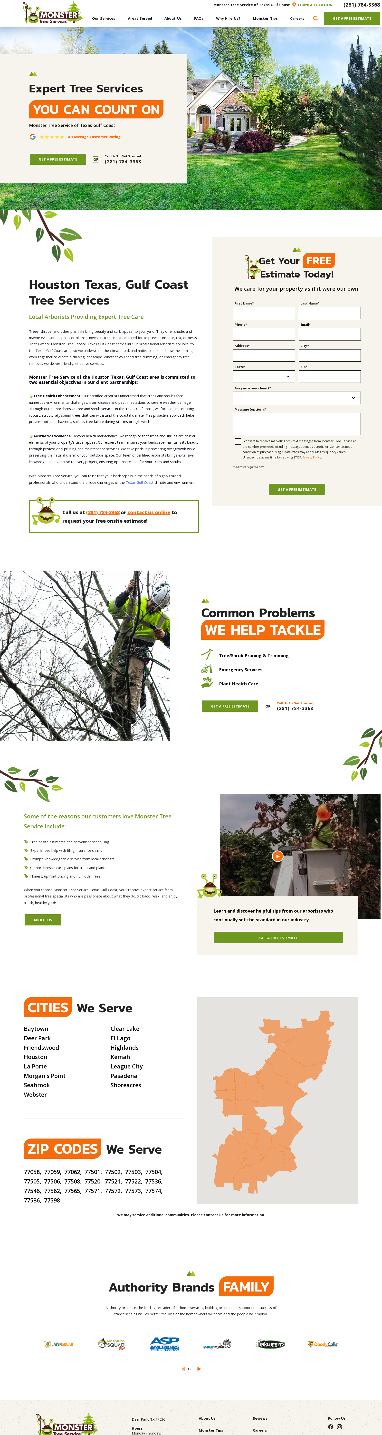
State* (240, 367)
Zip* (303, 367)
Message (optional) (251, 409)
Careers (260, 1430)
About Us (43, 919)
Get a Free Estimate (297, 489)
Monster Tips (211, 1430)
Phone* (241, 324)
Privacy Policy (312, 457)
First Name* (244, 303)
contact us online (148, 512)
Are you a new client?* (253, 388)
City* (304, 346)
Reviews (260, 1418)
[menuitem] (103, 18)
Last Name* (309, 303)
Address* (242, 346)
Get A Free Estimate (352, 18)
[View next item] (198, 1368)
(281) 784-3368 (362, 4)
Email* (305, 324)
